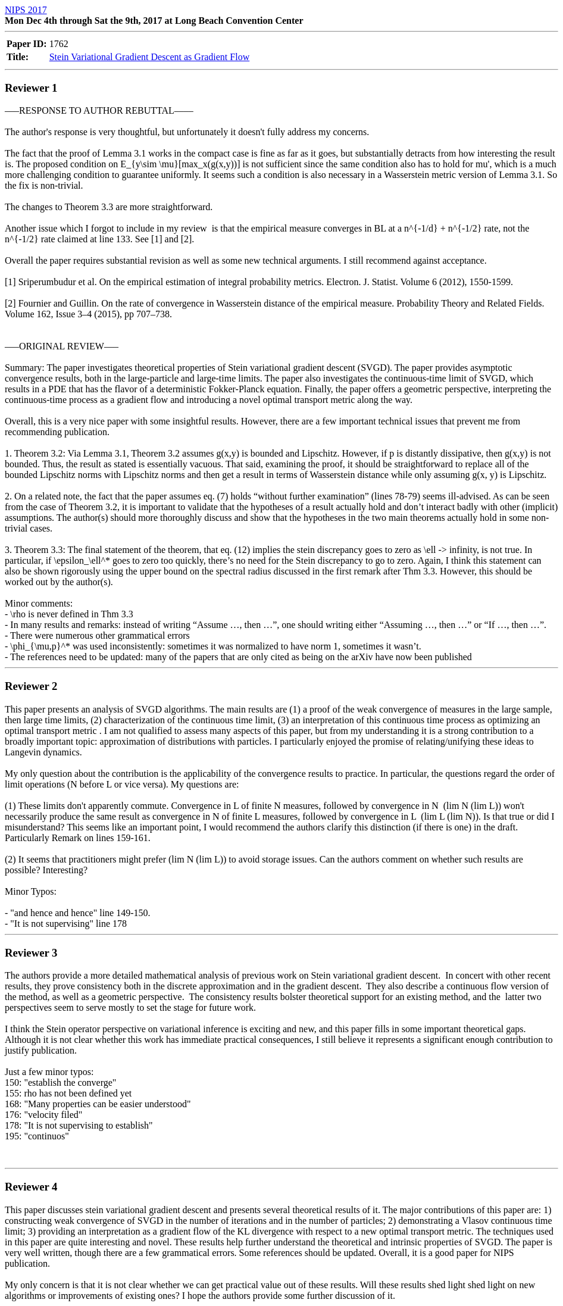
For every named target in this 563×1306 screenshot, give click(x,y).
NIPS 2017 (26, 10)
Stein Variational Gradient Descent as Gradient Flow (149, 57)
